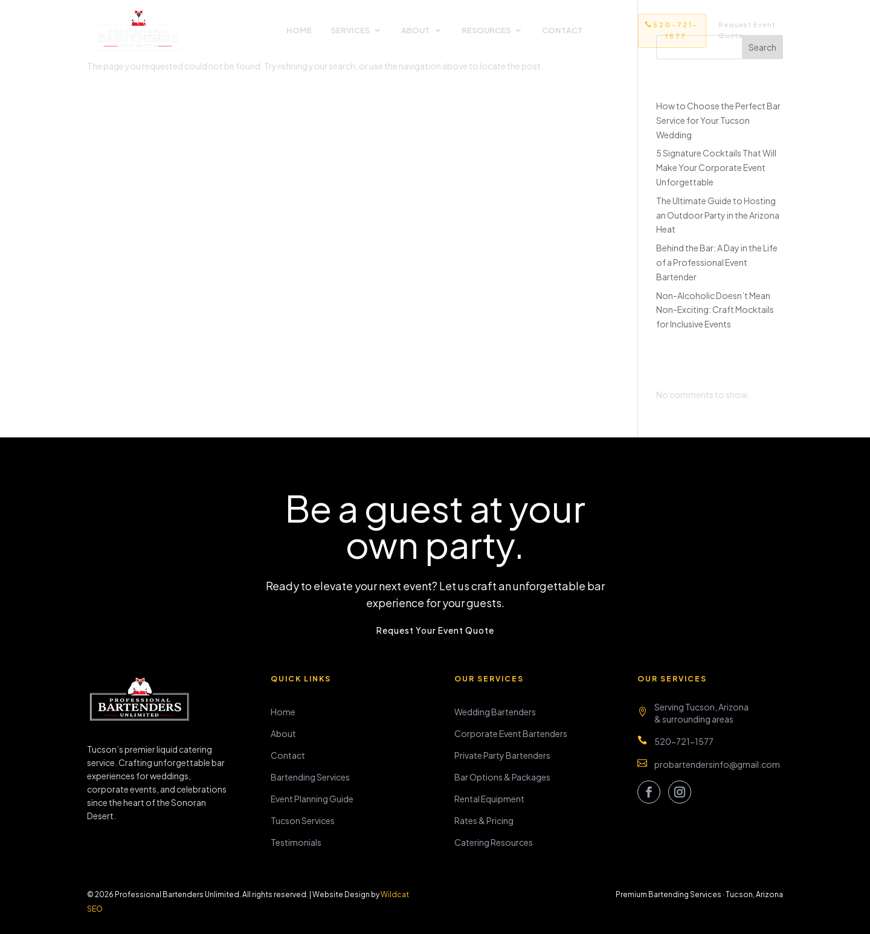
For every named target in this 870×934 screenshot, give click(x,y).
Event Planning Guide (312, 798)
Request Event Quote (747, 30)
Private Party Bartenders (502, 755)
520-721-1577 (675, 30)
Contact (562, 30)
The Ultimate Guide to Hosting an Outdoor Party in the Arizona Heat (717, 215)
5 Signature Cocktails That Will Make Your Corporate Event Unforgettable (716, 167)
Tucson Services (303, 820)
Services (350, 30)
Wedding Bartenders (495, 711)
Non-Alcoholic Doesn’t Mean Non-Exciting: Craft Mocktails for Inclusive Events (715, 310)
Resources (486, 30)
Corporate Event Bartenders (510, 733)
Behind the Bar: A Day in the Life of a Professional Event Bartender (717, 262)
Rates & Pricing (484, 820)
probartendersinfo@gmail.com (717, 764)
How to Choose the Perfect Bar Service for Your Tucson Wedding (718, 120)
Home (299, 30)
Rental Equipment (489, 798)
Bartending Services (310, 776)
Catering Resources (493, 842)
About (415, 30)
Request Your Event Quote (435, 630)
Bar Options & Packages (502, 776)
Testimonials (296, 842)
